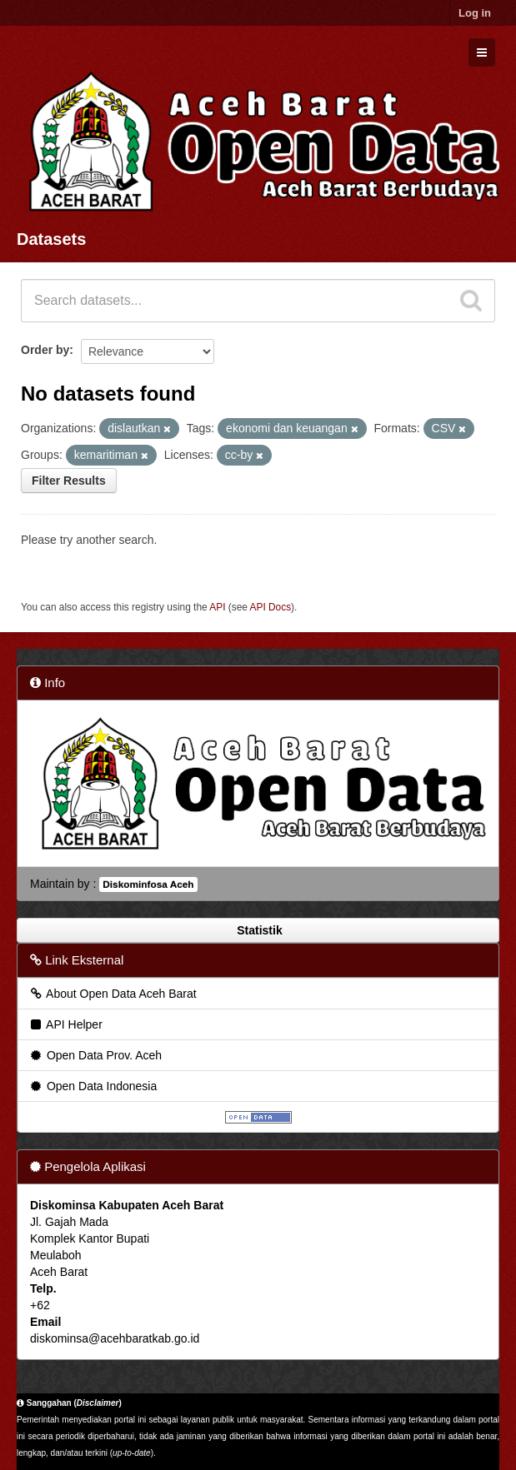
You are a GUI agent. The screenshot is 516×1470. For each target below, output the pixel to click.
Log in (474, 13)
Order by (45, 349)
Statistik (257, 930)
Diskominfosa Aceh (148, 884)
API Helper (65, 1024)
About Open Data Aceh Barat (112, 993)
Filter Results (69, 480)
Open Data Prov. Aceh (95, 1055)
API (217, 607)
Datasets (51, 239)
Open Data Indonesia (92, 1086)
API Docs (271, 607)
